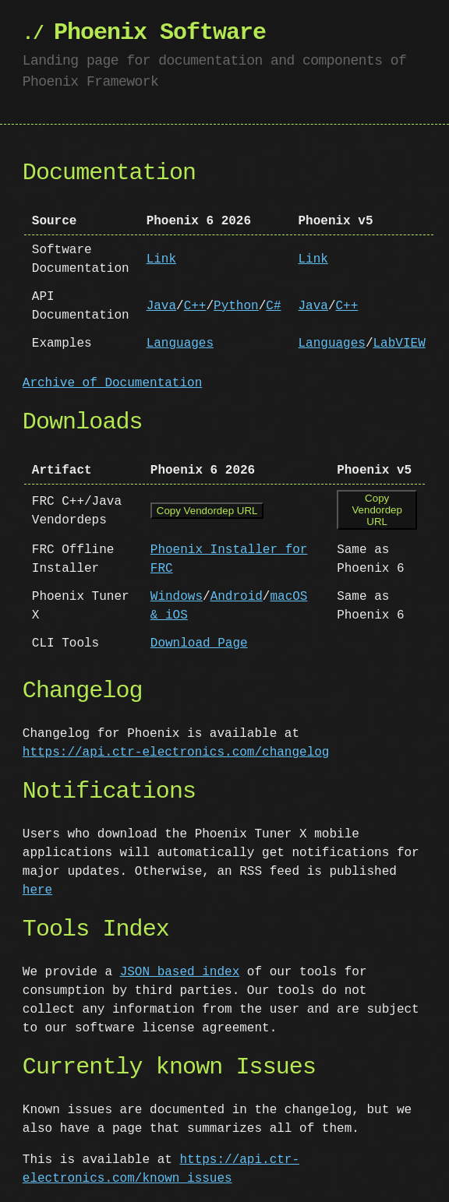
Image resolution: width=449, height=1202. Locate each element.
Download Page (199, 641)
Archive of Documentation (112, 383)
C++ (195, 306)
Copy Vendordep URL (207, 511)
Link (161, 259)
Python (236, 306)
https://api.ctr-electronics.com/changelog (176, 751)
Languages (180, 343)
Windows (176, 595)
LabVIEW (399, 343)
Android (236, 595)
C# (273, 306)
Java (161, 306)
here (37, 888)
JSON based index (180, 970)
